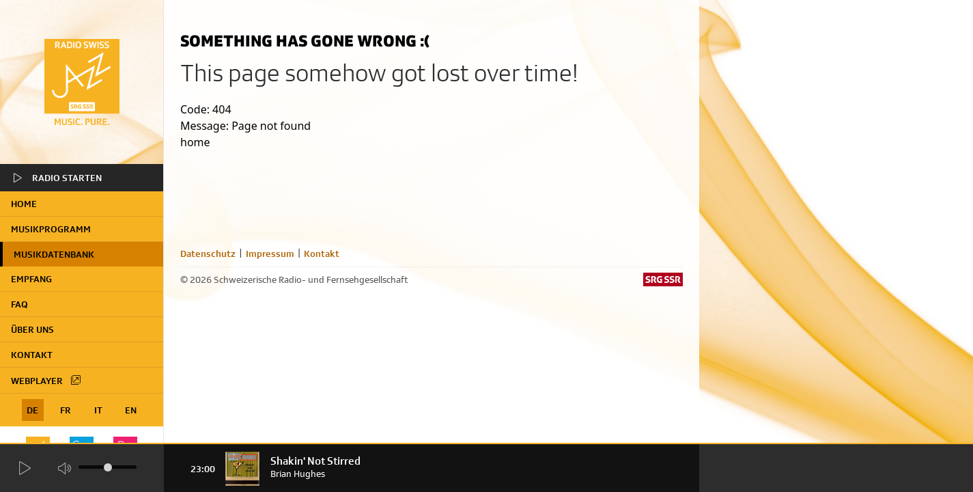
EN (131, 410)
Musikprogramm (51, 228)
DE (32, 410)
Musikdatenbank (54, 254)
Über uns (32, 329)
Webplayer (46, 380)
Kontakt (32, 354)
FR (65, 410)
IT (98, 410)
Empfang (31, 278)
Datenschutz (208, 253)
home (24, 203)
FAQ (19, 304)
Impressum (270, 253)
